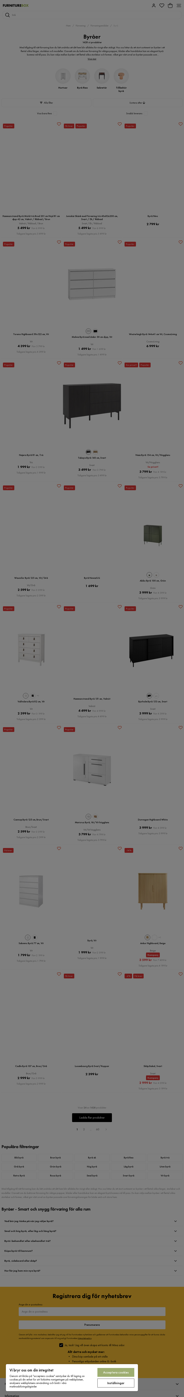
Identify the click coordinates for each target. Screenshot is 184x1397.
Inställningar (115, 1383)
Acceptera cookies (116, 1372)
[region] (72, 1377)
